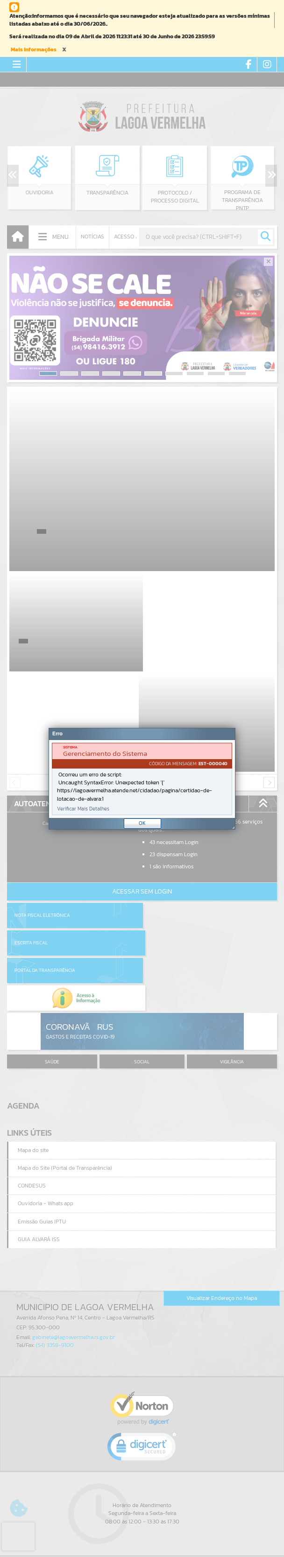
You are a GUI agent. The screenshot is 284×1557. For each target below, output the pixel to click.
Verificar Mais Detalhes (83, 808)
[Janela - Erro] (142, 779)
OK (142, 823)
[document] (142, 779)
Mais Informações (34, 49)
